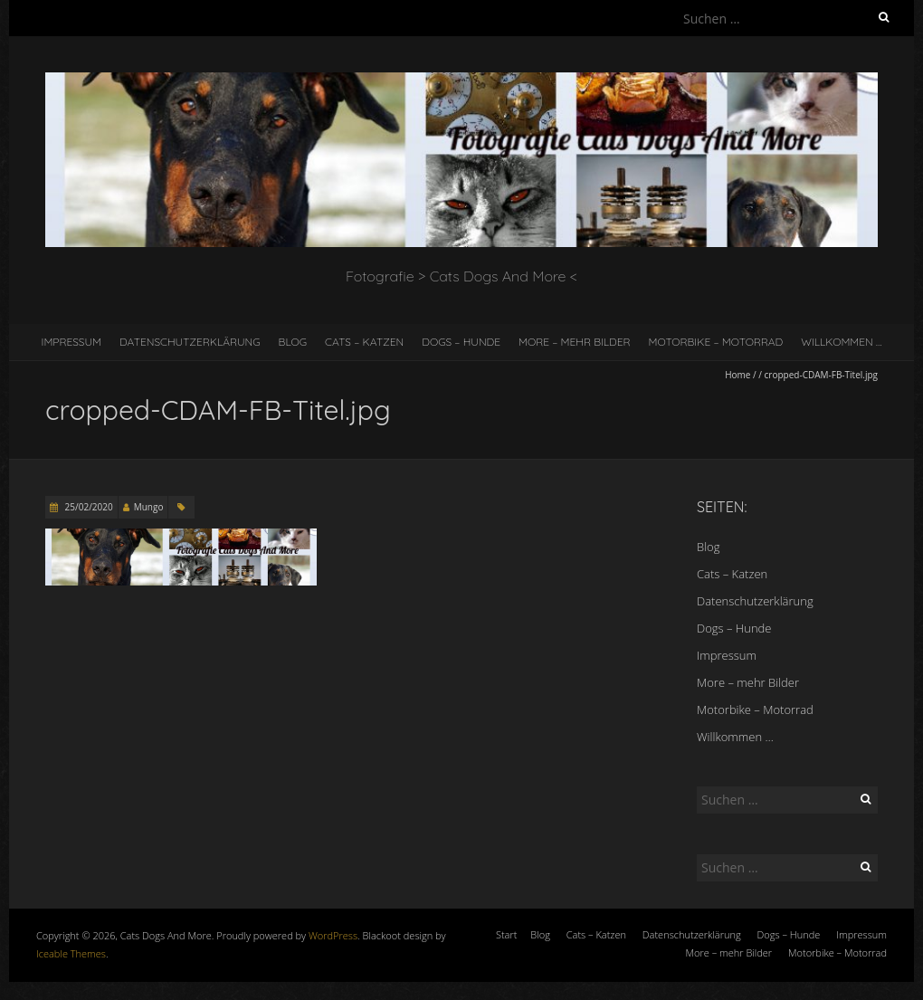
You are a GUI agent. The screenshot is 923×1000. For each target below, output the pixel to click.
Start (506, 934)
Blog (293, 341)
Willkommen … (841, 341)
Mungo (149, 506)
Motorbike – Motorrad (716, 341)
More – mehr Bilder (575, 341)
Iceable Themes (71, 953)
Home (737, 374)
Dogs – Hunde (461, 341)
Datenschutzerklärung (190, 341)
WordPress (333, 935)
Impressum (71, 341)
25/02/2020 (87, 506)
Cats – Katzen (364, 341)
